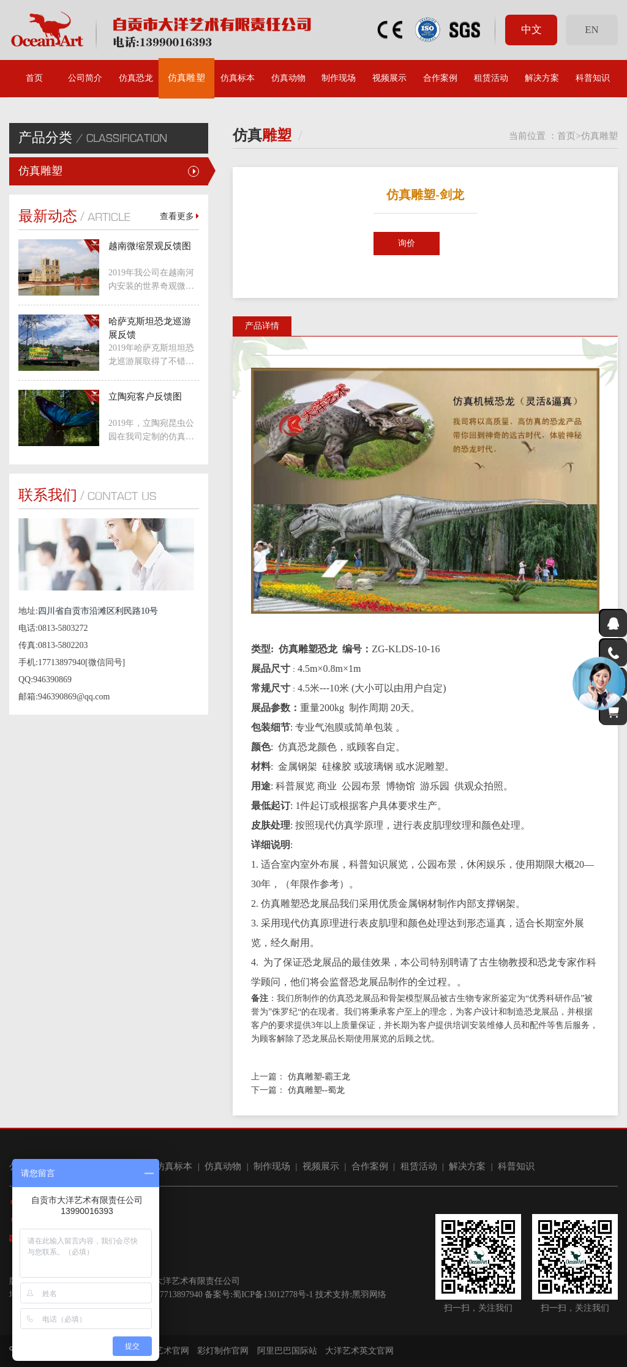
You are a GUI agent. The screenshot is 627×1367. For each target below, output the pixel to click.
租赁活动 (491, 78)
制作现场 (338, 78)
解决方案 (542, 78)
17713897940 (179, 1294)
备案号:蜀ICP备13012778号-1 (259, 1294)
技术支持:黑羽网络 (350, 1294)
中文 (531, 29)
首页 (34, 78)
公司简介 (85, 78)
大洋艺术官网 (163, 1350)
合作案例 (440, 78)
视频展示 (389, 78)
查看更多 (180, 216)
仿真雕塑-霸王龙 (319, 1076)
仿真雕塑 (187, 78)
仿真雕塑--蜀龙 (316, 1090)
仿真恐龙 (136, 78)
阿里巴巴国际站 (287, 1350)
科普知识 (593, 78)
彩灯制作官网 (223, 1350)
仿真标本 (237, 78)
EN (591, 29)
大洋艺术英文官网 (359, 1350)
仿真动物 (288, 78)
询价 (406, 243)
